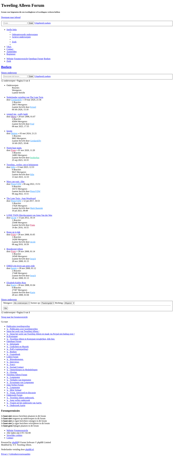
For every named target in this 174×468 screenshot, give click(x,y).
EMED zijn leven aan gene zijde (21, 266)
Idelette (14, 133)
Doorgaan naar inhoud (11, 17)
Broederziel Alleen (15, 249)
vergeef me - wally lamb (17, 114)
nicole (13, 218)
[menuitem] (25, 34)
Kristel (33, 107)
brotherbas (34, 157)
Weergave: (16, 303)
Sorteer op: (43, 303)
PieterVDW (16, 184)
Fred (32, 124)
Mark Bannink (36, 208)
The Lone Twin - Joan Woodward (21, 198)
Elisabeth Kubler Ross (16, 283)
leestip (9, 131)
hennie (14, 268)
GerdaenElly (16, 100)
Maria (13, 116)
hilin (13, 167)
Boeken (6, 67)
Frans (13, 150)
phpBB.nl (29, 449)
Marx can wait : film (15, 181)
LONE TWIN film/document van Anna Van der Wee (29, 215)
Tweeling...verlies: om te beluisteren (22, 165)
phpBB (15, 442)
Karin (13, 285)
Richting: (65, 303)
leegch (33, 259)
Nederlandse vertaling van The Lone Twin (25, 97)
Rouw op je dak (13, 232)
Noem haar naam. (14, 148)
